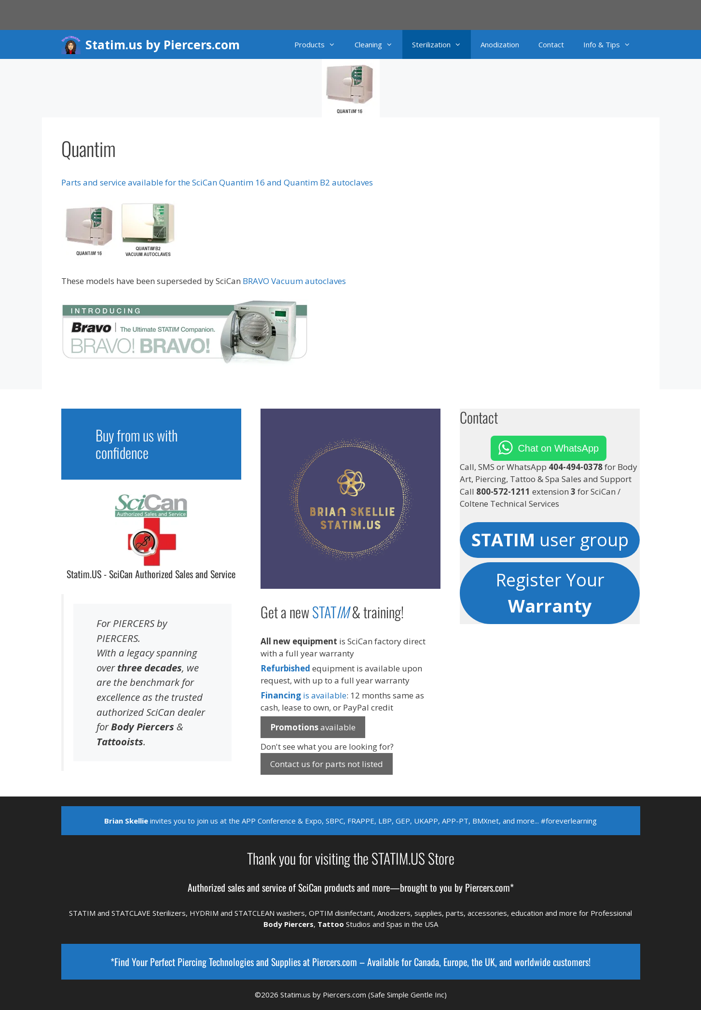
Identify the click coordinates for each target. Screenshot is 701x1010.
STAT (330, 612)
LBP (385, 820)
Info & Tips (611, 44)
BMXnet (485, 820)
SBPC (335, 820)
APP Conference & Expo (282, 820)
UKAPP (426, 820)
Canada (426, 961)
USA (431, 924)
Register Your (550, 593)
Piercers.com (334, 961)
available (313, 727)
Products (319, 44)
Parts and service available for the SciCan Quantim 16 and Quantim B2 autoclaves (217, 182)
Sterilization (441, 44)
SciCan (310, 887)
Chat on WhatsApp (558, 448)
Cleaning (378, 44)
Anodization (500, 44)
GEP (403, 820)
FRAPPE (360, 820)
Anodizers (394, 913)
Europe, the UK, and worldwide (496, 961)
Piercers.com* (489, 887)
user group (550, 540)
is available (303, 695)
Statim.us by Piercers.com (162, 44)
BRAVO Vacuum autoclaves (294, 280)
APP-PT (455, 820)
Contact (551, 44)
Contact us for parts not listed (326, 763)
